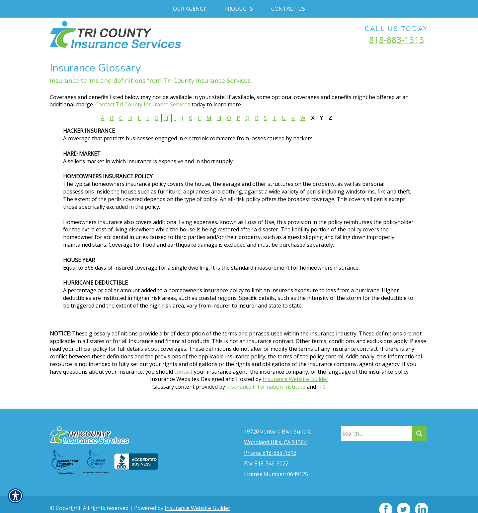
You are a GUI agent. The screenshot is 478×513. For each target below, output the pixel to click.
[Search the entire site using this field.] (376, 424)
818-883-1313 (396, 39)
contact (183, 371)
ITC (321, 386)
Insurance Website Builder (295, 379)
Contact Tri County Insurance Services (142, 104)
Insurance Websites (174, 379)
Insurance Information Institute (265, 386)
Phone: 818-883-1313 (270, 443)
